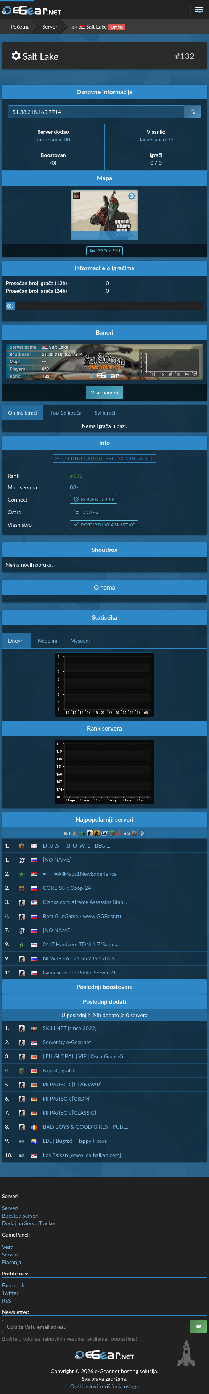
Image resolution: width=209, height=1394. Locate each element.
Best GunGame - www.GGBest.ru (82, 916)
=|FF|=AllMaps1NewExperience (80, 873)
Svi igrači (105, 412)
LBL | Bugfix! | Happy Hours (75, 1141)
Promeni (104, 250)
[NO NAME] (57, 859)
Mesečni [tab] (80, 640)
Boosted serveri (20, 1215)
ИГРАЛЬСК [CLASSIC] (69, 1112)
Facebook (13, 1285)
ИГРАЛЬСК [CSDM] (67, 1098)
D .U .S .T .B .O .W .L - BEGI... (77, 845)
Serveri (50, 26)
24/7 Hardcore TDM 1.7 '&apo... (81, 944)
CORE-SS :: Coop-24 (67, 887)
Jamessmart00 (53, 139)
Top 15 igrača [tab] (66, 412)
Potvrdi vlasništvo (104, 524)
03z (74, 487)
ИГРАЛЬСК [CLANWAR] (72, 1084)
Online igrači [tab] (22, 412)
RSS (6, 1300)
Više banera (104, 392)
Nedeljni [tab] (47, 640)
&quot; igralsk (59, 1070)
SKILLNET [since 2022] (70, 1028)
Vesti (8, 1246)
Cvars (85, 512)
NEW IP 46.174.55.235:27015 (78, 958)
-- (104, 235)
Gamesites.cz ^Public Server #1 (79, 972)
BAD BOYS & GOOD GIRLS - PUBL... (86, 1126)
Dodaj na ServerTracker (29, 1223)
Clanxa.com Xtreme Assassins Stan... (85, 902)
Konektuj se (93, 499)
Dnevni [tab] (16, 640)
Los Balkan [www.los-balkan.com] (82, 1155)
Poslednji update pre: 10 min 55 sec (104, 458)
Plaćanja (11, 1262)
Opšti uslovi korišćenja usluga (104, 1386)
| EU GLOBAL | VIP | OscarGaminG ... (86, 1056)
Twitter (10, 1293)
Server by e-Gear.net (67, 1042)
